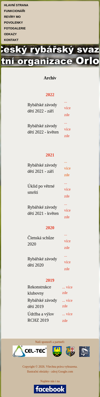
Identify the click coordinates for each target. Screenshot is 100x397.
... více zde (67, 168)
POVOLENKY (13, 22)
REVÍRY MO (12, 16)
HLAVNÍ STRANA (16, 5)
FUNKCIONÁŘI (14, 11)
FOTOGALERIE (15, 28)
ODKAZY (10, 34)
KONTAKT (11, 40)
